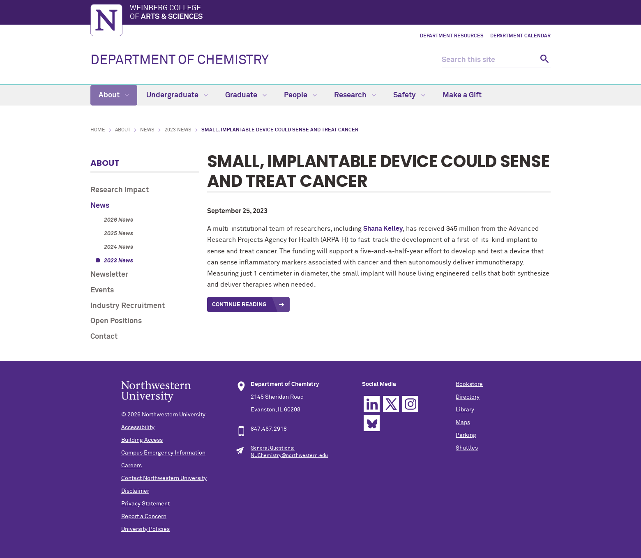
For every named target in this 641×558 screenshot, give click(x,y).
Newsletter (109, 274)
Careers (131, 465)
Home (97, 130)
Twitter (391, 404)
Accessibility (137, 427)
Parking (466, 435)
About (114, 95)
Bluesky (372, 423)
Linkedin (372, 404)
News (147, 130)
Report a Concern (143, 516)
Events (102, 290)
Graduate (246, 95)
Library (465, 410)
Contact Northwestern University (164, 478)
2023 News (177, 130)
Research (355, 95)
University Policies (145, 529)
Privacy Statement (145, 504)
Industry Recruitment (127, 306)
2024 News (118, 247)
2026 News (118, 220)
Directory (468, 397)
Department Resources (452, 36)
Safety (409, 95)
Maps (463, 422)
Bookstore (469, 384)
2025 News (118, 234)
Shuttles (467, 448)
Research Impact (119, 190)
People (300, 95)
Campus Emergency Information (163, 453)
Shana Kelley (383, 228)
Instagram (410, 404)
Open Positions (116, 321)
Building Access (142, 440)
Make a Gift (462, 95)
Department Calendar (520, 36)
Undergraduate (177, 95)
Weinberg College (340, 13)
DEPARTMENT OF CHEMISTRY (179, 60)
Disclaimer (135, 491)
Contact (104, 336)
